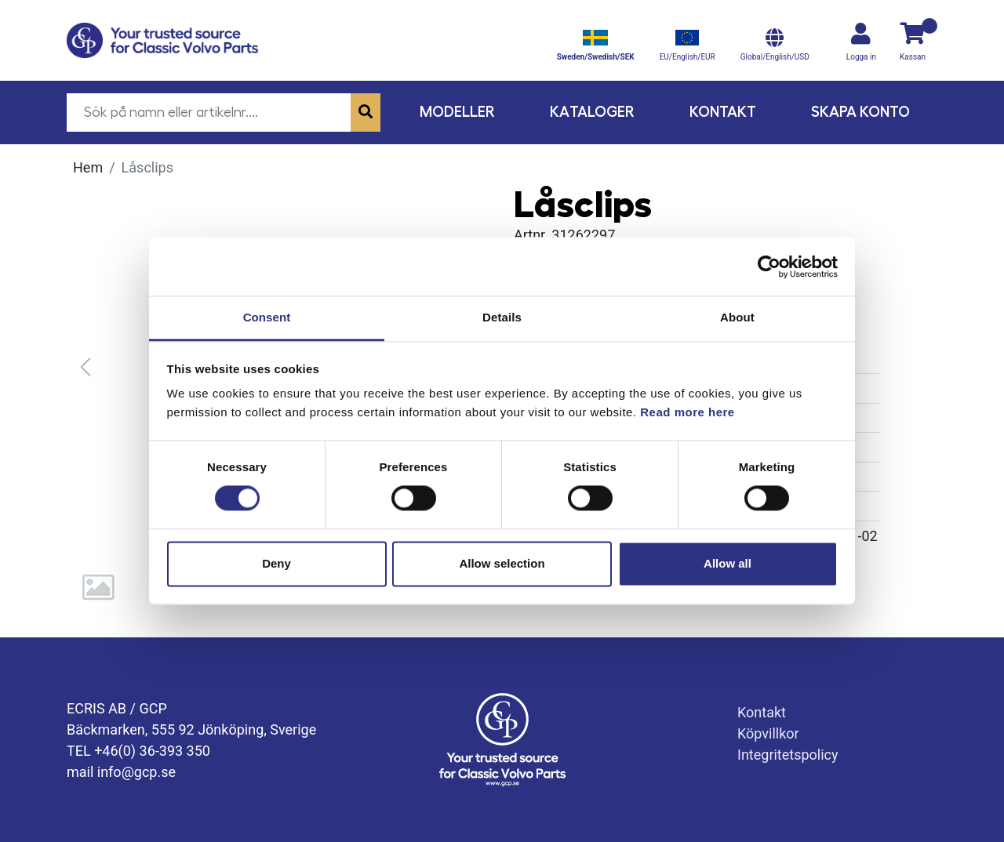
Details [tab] (502, 317)
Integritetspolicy (787, 754)
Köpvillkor (768, 733)
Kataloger (592, 111)
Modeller (457, 111)
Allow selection (501, 563)
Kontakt (722, 111)
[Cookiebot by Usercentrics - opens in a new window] (769, 266)
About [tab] (737, 317)
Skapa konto (860, 111)
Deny (276, 563)
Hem (88, 167)
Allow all (727, 563)
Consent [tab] (267, 317)
